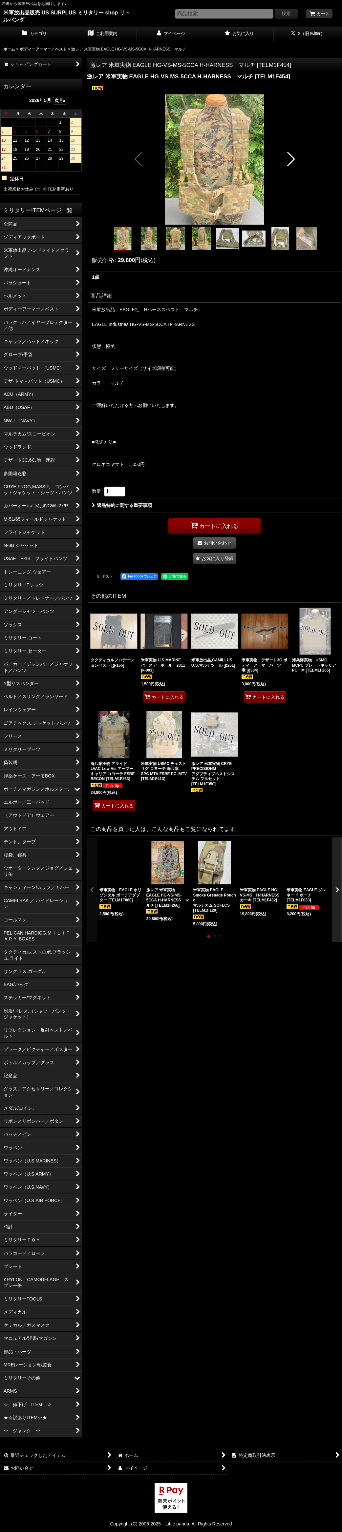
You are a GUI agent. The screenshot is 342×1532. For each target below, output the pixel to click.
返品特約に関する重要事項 (122, 505)
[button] (138, 159)
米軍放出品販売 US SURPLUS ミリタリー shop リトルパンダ (66, 16)
